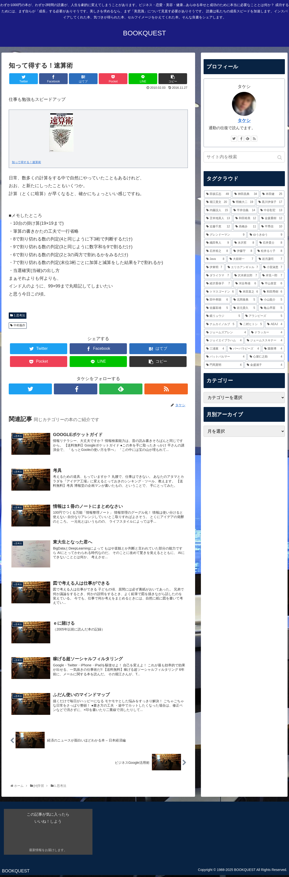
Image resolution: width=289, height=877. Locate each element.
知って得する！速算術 (26, 162)
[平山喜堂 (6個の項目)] (271, 283)
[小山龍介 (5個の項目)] (271, 299)
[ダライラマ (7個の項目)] (217, 275)
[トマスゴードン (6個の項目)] (220, 291)
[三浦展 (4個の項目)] (215, 348)
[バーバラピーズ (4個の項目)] (244, 348)
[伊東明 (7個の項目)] (214, 267)
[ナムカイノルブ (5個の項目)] (220, 324)
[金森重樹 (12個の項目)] (271, 218)
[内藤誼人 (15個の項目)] (217, 210)
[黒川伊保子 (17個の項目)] (270, 202)
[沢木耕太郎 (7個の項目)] (245, 275)
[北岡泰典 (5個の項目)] (244, 299)
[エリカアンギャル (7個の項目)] (242, 267)
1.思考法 (19, 315)
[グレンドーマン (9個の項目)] (225, 235)
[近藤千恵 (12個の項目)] (218, 226)
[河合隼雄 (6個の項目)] (245, 283)
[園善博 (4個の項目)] (273, 348)
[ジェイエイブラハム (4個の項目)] (224, 340)
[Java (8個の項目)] (215, 259)
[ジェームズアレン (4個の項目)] (226, 332)
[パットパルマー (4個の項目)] (225, 356)
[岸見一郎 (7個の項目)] (272, 275)
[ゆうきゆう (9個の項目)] (266, 235)
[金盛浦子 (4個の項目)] (264, 365)
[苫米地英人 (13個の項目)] (218, 218)
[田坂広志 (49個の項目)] (217, 194)
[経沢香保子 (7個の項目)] (218, 283)
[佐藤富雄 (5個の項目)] (217, 308)
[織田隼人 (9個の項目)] (217, 243)
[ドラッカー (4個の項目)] (266, 332)
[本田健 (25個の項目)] (272, 194)
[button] (280, 157)
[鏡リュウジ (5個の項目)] (223, 316)
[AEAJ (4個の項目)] (274, 324)
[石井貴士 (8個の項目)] (270, 243)
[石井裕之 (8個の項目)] (217, 251)
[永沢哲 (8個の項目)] (244, 243)
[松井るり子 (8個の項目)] (269, 251)
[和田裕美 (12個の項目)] (245, 218)
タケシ (244, 120)
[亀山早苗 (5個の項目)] (271, 308)
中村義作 (19, 325)
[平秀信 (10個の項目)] (271, 226)
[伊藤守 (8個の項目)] (243, 251)
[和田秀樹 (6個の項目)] (272, 291)
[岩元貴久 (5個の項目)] (244, 308)
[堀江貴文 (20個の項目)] (216, 202)
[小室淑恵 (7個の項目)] (272, 267)
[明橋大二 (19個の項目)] (243, 202)
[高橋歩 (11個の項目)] (245, 226)
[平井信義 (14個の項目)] (244, 210)
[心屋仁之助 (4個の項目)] (266, 356)
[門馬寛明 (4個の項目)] (224, 365)
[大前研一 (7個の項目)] (241, 259)
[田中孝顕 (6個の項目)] (217, 299)
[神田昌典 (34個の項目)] (245, 194)
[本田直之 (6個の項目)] (248, 291)
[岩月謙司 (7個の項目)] (270, 259)
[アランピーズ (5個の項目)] (263, 316)
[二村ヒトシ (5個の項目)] (251, 324)
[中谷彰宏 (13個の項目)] (271, 210)
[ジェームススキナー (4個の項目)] (264, 340)
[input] (244, 156)
